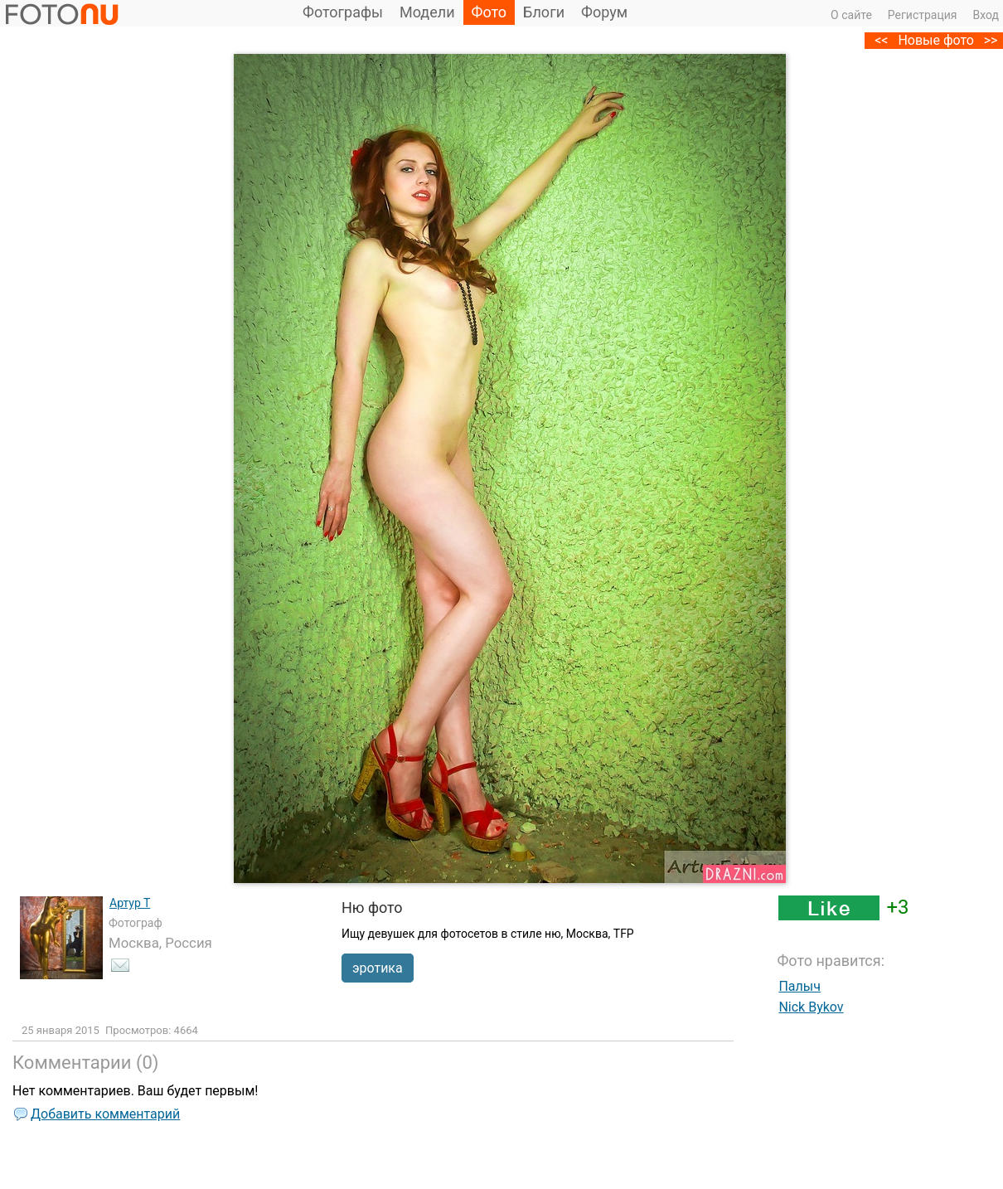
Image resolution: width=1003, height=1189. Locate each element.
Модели (427, 12)
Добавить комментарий (105, 1114)
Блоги (543, 12)
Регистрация (922, 15)
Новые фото (936, 40)
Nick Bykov (810, 1007)
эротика (377, 968)
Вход (986, 15)
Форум (604, 12)
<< (881, 40)
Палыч (799, 986)
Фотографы (343, 12)
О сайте (851, 15)
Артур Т (129, 903)
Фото (489, 12)
